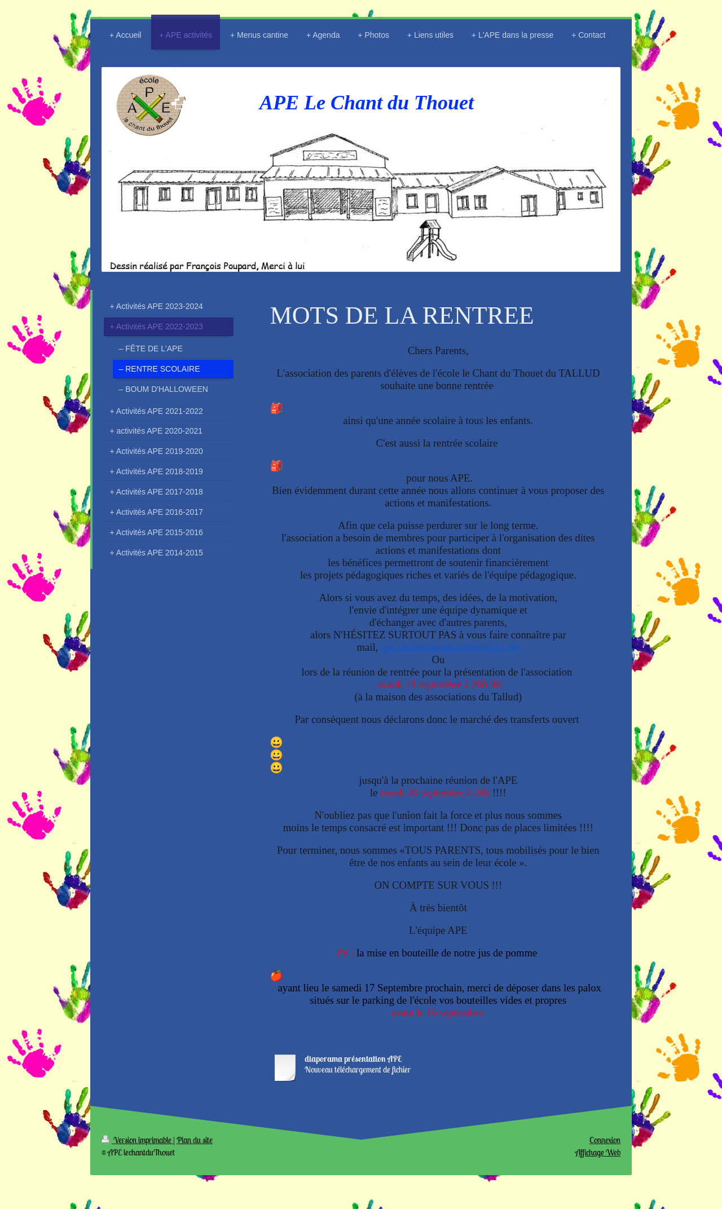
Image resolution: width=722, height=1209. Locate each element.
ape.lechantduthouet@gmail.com (450, 647)
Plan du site (195, 1140)
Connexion (604, 1140)
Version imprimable (137, 1140)
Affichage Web (597, 1152)
